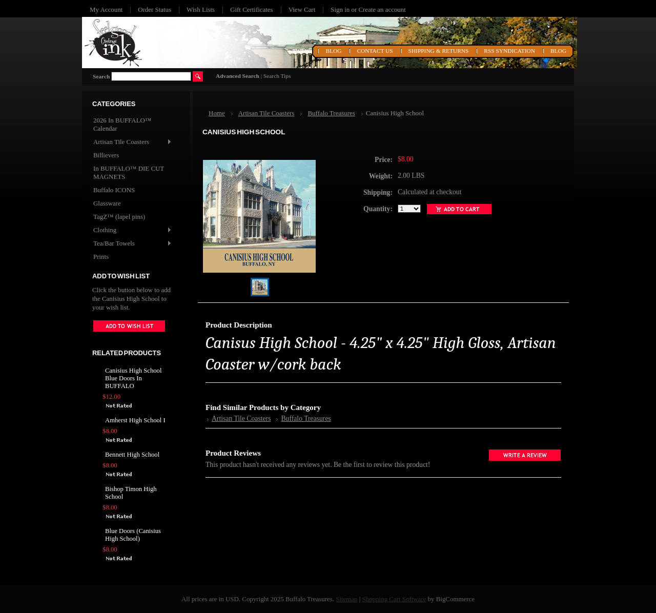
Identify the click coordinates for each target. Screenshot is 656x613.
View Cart (302, 9)
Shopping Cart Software (394, 599)
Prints (101, 256)
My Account (106, 9)
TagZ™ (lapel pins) (119, 216)
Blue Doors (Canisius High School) (133, 534)
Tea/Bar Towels (132, 243)
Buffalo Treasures (331, 113)
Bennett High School (132, 454)
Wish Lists (201, 9)
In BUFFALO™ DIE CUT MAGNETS (128, 172)
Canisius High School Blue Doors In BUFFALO (133, 378)
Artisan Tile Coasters (132, 142)
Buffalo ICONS (114, 190)
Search (101, 76)
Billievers (106, 155)
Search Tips (277, 76)
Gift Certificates (251, 9)
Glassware (107, 203)
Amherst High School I (135, 420)
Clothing (132, 230)
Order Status (154, 9)
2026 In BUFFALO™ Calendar (122, 124)
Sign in (340, 9)
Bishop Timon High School (131, 492)
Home (217, 113)
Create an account (381, 9)
